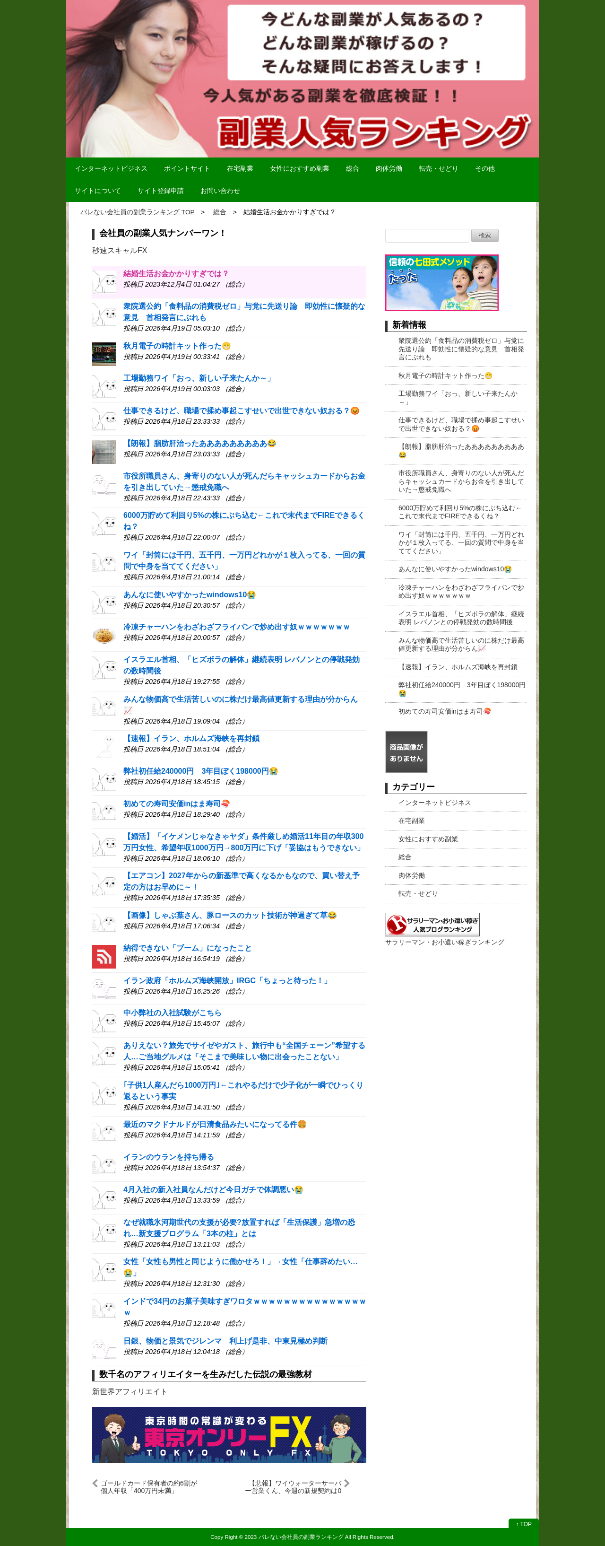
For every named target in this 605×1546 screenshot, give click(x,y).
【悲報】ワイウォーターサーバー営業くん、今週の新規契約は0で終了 (293, 1486)
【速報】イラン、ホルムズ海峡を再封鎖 (191, 738)
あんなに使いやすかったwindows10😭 (189, 595)
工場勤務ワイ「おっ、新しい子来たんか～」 (199, 378)
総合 (352, 168)
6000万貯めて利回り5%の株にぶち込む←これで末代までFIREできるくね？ (460, 512)
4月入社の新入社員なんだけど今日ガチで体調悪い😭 (213, 1190)
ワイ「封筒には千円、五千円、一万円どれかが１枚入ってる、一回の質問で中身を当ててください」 (461, 543)
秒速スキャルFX (119, 250)
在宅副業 (240, 168)
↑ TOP (524, 1524)
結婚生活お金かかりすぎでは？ (176, 274)
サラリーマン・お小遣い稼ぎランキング (444, 942)
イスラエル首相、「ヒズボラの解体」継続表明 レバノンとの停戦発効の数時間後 (461, 618)
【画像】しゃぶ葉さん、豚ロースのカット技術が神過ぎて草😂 (230, 915)
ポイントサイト (187, 168)
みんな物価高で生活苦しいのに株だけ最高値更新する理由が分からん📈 (461, 645)
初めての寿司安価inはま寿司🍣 (176, 804)
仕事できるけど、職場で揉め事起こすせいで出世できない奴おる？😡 (241, 411)
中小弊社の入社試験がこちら (172, 1013)
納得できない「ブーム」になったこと (187, 948)
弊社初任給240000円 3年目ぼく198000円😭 (200, 771)
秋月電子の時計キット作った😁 (177, 346)
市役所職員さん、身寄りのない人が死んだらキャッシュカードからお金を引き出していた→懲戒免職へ (461, 481)
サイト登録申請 (161, 190)
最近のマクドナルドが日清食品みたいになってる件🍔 (215, 1124)
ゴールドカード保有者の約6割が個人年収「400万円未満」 (149, 1486)
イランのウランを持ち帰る (168, 1157)
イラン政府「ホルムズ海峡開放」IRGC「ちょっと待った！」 (227, 981)
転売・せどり (438, 168)
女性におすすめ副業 (299, 168)
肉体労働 (389, 168)
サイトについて (98, 190)
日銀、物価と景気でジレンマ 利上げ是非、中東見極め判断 (225, 1341)
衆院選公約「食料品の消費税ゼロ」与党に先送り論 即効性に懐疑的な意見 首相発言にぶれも (461, 349)
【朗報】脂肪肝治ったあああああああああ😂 (200, 443)
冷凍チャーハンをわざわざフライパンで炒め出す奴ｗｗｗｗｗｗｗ (236, 627)
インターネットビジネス (111, 168)
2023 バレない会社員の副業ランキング (294, 1537)
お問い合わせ (220, 190)
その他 (485, 168)
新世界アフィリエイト (130, 1392)
